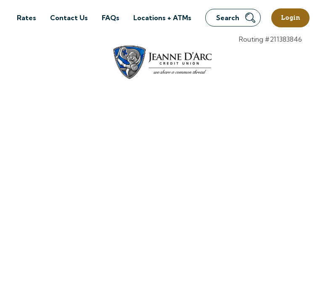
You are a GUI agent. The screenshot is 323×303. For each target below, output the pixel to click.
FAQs (110, 17)
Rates (26, 17)
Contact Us (69, 17)
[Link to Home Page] (162, 63)
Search (235, 18)
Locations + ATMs (162, 17)
